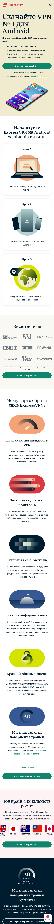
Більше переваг (27, 767)
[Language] (50, 4)
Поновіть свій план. (39, 76)
